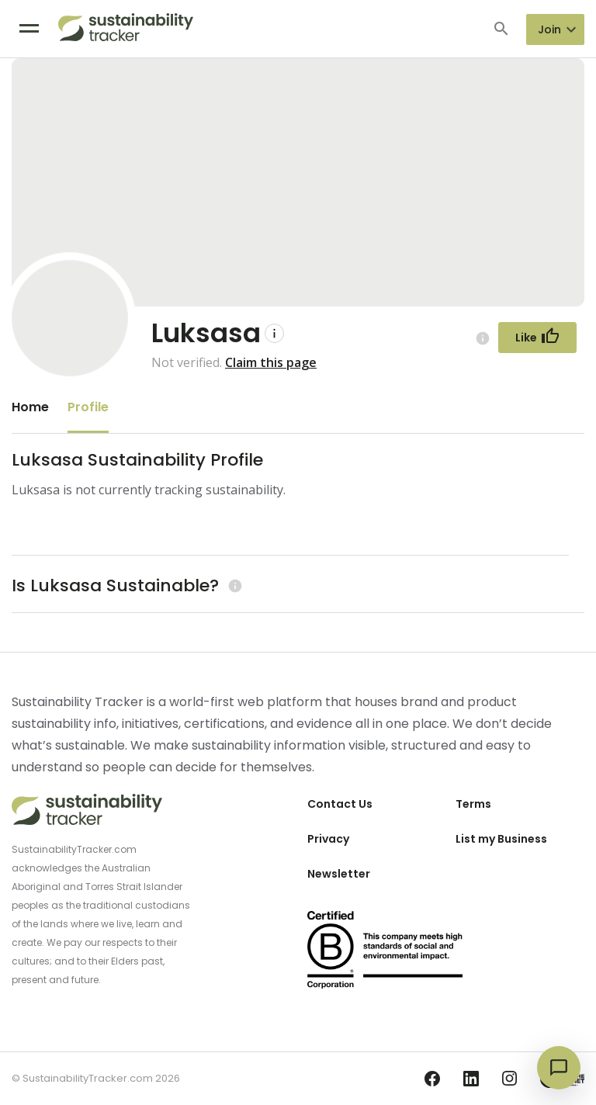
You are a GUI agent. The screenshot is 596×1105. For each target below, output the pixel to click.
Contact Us (339, 804)
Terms (473, 804)
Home (30, 407)
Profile (88, 407)
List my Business (501, 839)
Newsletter (338, 874)
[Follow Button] (537, 337)
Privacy (328, 839)
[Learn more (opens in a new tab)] (233, 585)
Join (549, 29)
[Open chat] (558, 1067)
